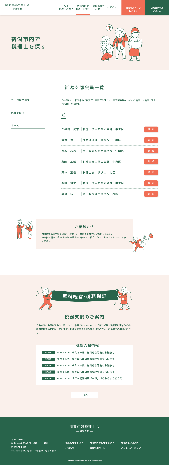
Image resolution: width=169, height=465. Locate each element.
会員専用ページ (97, 446)
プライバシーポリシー (132, 446)
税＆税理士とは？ (66, 7)
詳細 (151, 129)
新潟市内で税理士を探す (83, 7)
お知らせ (112, 7)
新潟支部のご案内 (99, 7)
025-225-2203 (24, 449)
